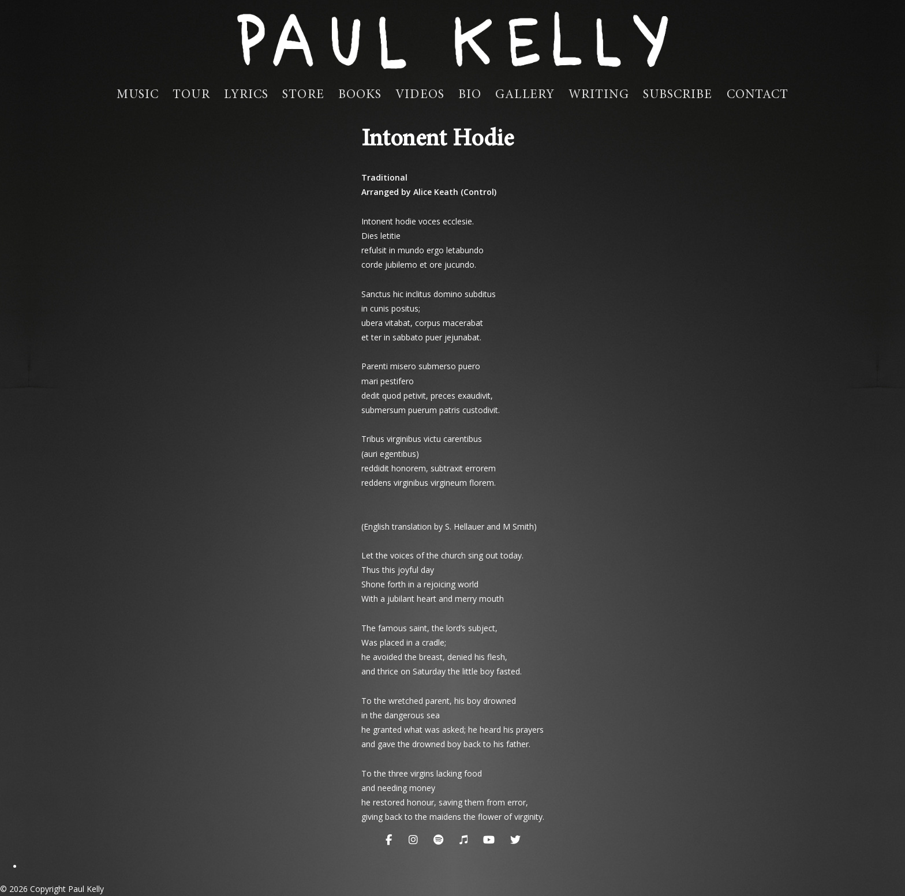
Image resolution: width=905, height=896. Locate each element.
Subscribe (678, 95)
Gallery (525, 95)
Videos (419, 95)
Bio (469, 95)
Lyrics (246, 95)
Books (360, 95)
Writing (599, 95)
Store (303, 95)
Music (138, 95)
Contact (758, 95)
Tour (191, 95)
